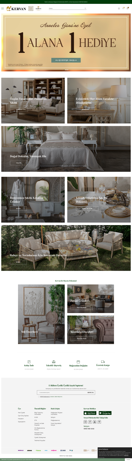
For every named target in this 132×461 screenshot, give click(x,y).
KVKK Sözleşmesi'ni (45, 396)
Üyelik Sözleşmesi (40, 437)
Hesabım (21, 419)
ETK (35, 420)
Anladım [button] (128, 459)
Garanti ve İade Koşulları (39, 424)
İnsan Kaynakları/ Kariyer (56, 424)
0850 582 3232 (89, 429)
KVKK (36, 417)
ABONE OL (90, 393)
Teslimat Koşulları (39, 440)
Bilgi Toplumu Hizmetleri (38, 413)
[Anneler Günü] (66, 42)
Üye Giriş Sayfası (23, 415)
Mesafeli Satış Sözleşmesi (38, 433)
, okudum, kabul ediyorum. (50, 396)
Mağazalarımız (55, 420)
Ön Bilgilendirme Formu (39, 429)
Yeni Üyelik (21, 412)
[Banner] (33, 100)
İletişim (53, 417)
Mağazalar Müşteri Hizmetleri (56, 413)
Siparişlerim (21, 422)
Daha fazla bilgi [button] (36, 459)
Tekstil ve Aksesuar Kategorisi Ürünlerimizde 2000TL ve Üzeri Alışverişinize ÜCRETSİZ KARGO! (66, 2)
